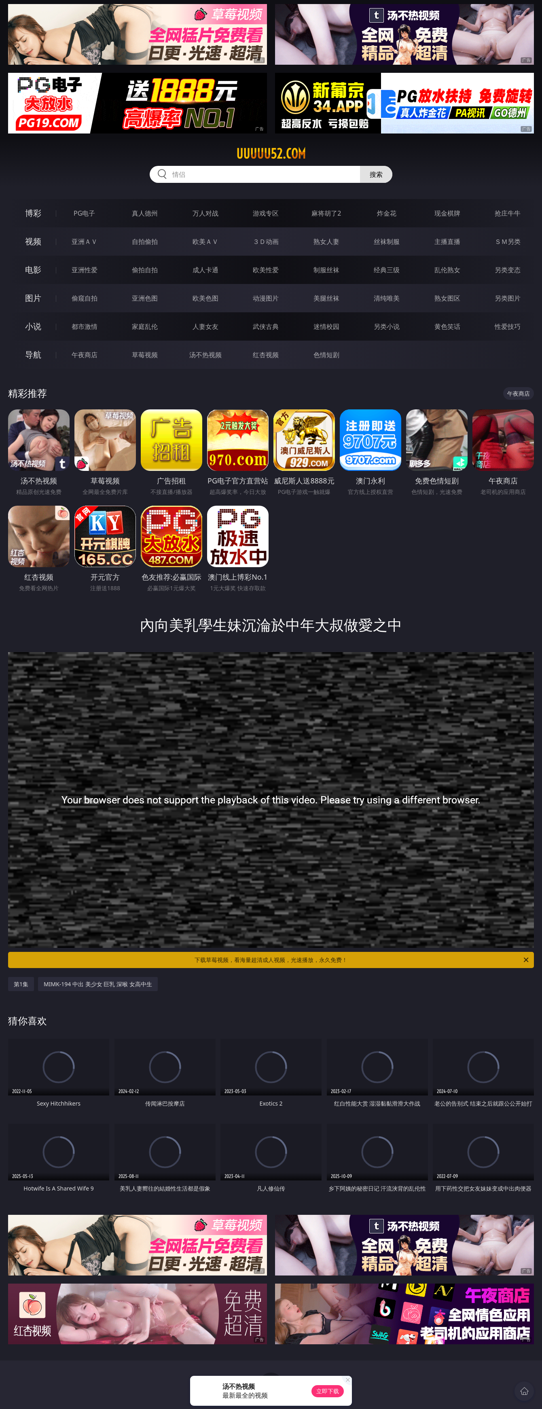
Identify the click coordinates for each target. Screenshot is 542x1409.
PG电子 (84, 213)
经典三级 (387, 269)
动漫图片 (266, 298)
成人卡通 (205, 269)
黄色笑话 (447, 326)
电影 (33, 269)
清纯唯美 (387, 298)
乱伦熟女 (447, 269)
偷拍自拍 (145, 269)
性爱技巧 (508, 326)
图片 (33, 297)
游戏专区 (266, 213)
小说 (33, 326)
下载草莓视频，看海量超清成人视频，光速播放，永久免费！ (362, 960)
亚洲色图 (145, 298)
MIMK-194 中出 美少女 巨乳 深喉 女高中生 (98, 984)
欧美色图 (205, 298)
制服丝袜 (326, 269)
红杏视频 (266, 354)
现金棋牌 (447, 213)
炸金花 (386, 213)
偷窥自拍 (84, 298)
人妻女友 (205, 326)
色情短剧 (326, 354)
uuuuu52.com (271, 154)
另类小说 (387, 326)
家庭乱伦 (145, 326)
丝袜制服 (387, 241)
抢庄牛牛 (508, 213)
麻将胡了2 (326, 213)
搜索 (376, 174)
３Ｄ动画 (266, 241)
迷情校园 (326, 326)
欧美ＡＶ (205, 241)
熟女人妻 (326, 241)
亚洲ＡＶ (84, 241)
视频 (33, 241)
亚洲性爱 (84, 269)
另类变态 (508, 269)
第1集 (21, 984)
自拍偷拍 (145, 241)
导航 (33, 354)
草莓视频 (145, 354)
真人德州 (145, 213)
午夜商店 (84, 354)
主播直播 (447, 241)
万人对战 (205, 213)
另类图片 (508, 298)
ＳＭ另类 (508, 241)
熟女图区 (447, 298)
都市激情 (84, 326)
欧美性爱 (266, 269)
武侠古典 (266, 326)
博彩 (33, 213)
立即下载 (327, 1391)
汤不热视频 (205, 354)
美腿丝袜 (326, 298)
